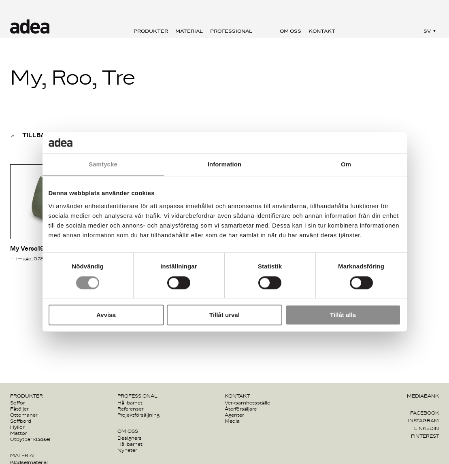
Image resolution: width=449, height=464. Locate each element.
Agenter (234, 415)
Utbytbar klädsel (30, 439)
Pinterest (425, 436)
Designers (129, 438)
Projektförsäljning (138, 415)
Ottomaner (23, 415)
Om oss (290, 31)
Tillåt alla (343, 315)
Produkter (151, 31)
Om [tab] (346, 164)
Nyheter (127, 450)
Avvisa (106, 315)
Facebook (424, 413)
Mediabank (423, 396)
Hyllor (17, 427)
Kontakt (322, 31)
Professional (231, 31)
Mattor (18, 433)
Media (232, 421)
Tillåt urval (224, 315)
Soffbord (20, 421)
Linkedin (426, 428)
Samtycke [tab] (103, 164)
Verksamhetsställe (247, 402)
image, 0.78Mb (33, 258)
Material (189, 31)
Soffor (17, 402)
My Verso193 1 (30, 249)
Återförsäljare (241, 409)
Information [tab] (225, 164)
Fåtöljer (19, 409)
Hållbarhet (130, 402)
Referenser (130, 409)
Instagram (423, 420)
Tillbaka (38, 135)
